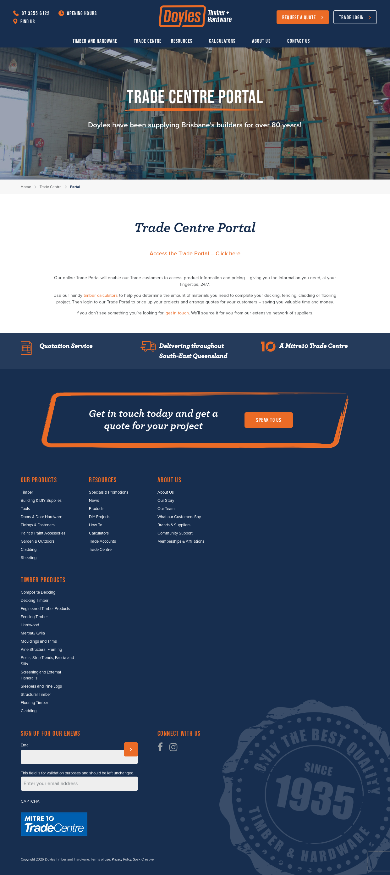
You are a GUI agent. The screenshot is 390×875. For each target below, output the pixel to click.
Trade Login (351, 17)
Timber (27, 492)
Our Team (166, 508)
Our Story (165, 500)
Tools (25, 508)
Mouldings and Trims (39, 641)
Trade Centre (148, 41)
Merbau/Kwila (33, 633)
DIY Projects (99, 516)
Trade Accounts (102, 541)
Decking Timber (34, 600)
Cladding (28, 549)
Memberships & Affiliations (180, 541)
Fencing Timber (34, 616)
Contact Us (298, 41)
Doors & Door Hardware (41, 516)
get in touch (177, 313)
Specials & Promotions (108, 492)
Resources (182, 41)
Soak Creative (143, 859)
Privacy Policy (121, 859)
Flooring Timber (34, 702)
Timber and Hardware (95, 41)
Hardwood (30, 625)
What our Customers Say (179, 516)
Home (26, 187)
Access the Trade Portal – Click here (195, 253)
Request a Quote (299, 17)
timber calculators (101, 295)
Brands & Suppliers (173, 525)
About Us (261, 41)
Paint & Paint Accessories (43, 533)
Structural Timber (36, 694)
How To (95, 525)
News (94, 500)
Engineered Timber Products (45, 608)
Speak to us (268, 420)
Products (96, 508)
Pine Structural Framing (41, 649)
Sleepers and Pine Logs (41, 686)
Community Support (175, 533)
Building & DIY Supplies (41, 500)
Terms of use (100, 859)
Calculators (222, 41)
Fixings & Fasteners (38, 525)
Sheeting (28, 557)
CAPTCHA (30, 801)
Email (25, 745)
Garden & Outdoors (37, 541)
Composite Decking (38, 592)
